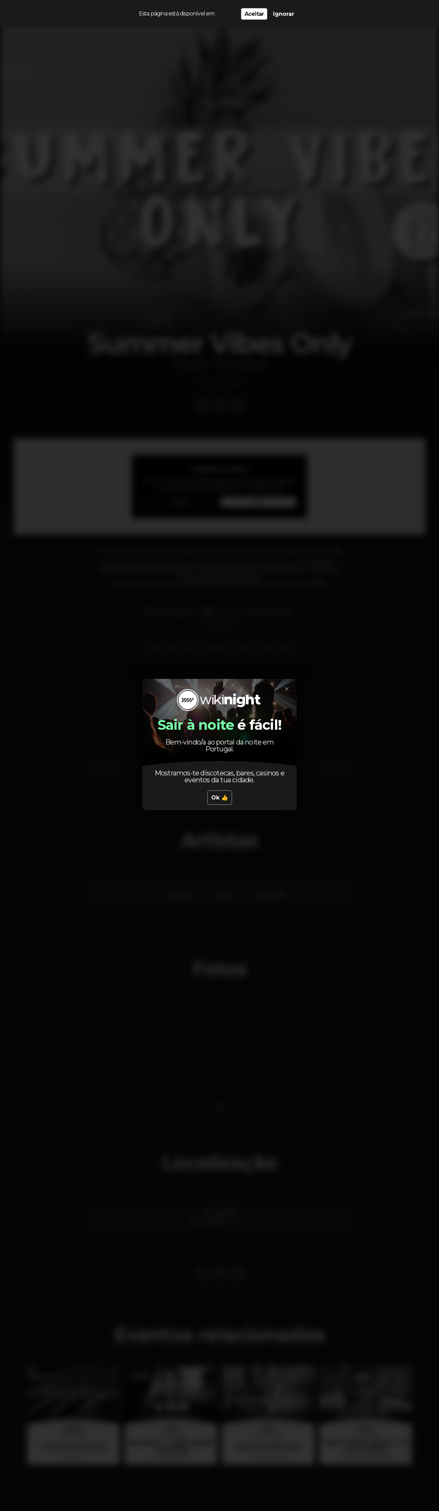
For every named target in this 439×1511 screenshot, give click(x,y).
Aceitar (254, 14)
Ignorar (283, 14)
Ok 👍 (219, 797)
